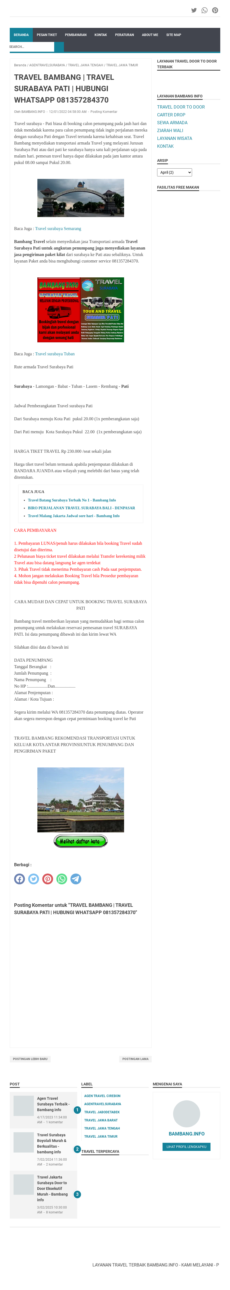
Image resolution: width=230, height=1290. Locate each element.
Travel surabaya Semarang (58, 228)
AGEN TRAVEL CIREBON (102, 1096)
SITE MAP (173, 35)
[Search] (30, 47)
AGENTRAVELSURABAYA (102, 1104)
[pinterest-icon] (215, 10)
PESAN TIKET (47, 35)
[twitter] (33, 879)
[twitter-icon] (194, 10)
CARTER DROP (171, 114)
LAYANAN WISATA (174, 138)
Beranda (21, 35)
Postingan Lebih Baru (30, 1059)
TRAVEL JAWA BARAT (101, 1120)
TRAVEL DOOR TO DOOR (181, 107)
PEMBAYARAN (75, 35)
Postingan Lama (135, 1059)
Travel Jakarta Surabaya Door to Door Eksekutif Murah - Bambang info (52, 1188)
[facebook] (19, 879)
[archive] (174, 172)
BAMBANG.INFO (187, 1134)
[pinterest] (47, 879)
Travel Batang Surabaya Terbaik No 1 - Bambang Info (72, 500)
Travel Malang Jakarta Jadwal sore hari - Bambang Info (74, 516)
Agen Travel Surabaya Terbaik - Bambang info (53, 1104)
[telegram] (75, 879)
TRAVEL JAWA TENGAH (102, 1128)
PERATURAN (124, 35)
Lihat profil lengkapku (186, 1147)
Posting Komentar (103, 112)
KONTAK (101, 35)
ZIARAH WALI (170, 130)
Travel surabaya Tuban (54, 354)
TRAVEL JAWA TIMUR (101, 1136)
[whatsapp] (61, 879)
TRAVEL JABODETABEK (102, 1112)
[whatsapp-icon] (205, 10)
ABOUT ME (150, 35)
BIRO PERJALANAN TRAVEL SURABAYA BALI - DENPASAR (81, 508)
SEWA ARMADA (172, 122)
